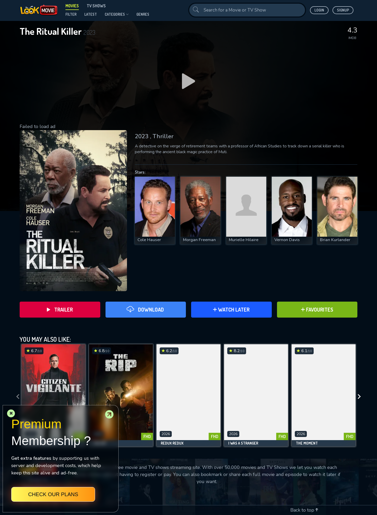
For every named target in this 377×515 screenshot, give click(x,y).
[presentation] (16, 397)
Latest (90, 14)
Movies (72, 5)
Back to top (304, 510)
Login (319, 10)
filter (70, 14)
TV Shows (96, 5)
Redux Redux (172, 443)
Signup (343, 10)
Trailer (60, 309)
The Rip (99, 443)
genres (142, 14)
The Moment (307, 443)
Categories (117, 14)
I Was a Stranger (243, 443)
